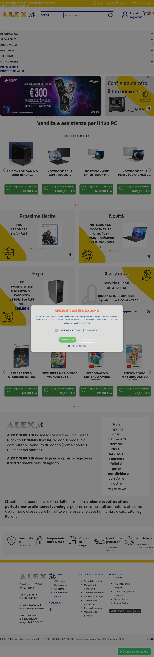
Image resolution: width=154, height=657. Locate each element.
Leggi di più (85, 323)
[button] (77, 328)
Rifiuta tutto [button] (87, 340)
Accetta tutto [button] (67, 340)
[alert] (77, 328)
